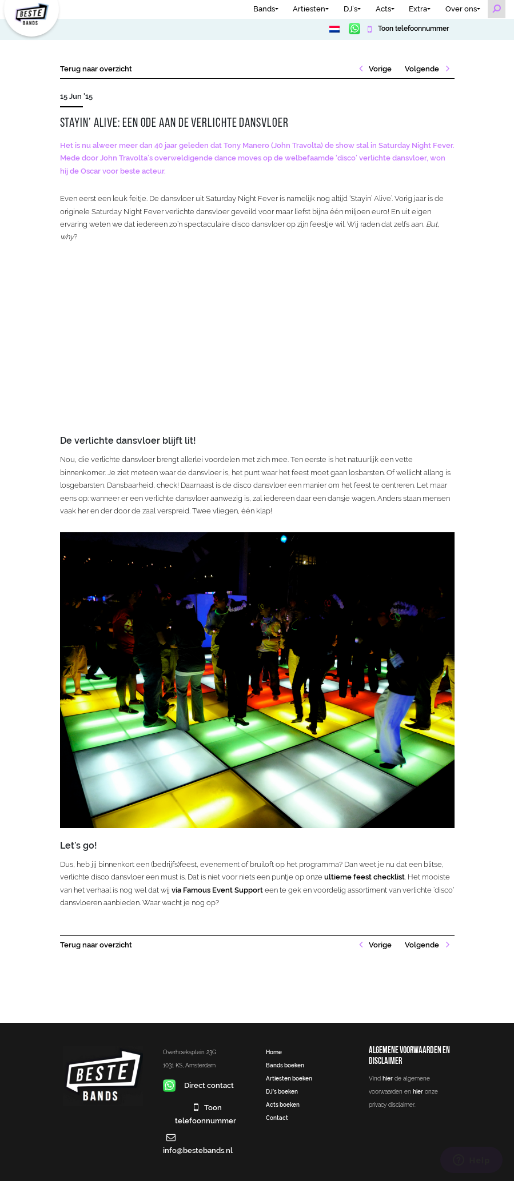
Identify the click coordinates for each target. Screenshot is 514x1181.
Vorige (379, 69)
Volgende (423, 69)
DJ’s (350, 9)
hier (387, 1078)
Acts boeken (283, 1104)
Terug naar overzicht (96, 69)
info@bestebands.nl (198, 1150)
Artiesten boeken (289, 1078)
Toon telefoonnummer (412, 29)
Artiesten (309, 9)
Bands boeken (285, 1065)
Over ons (461, 9)
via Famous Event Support (217, 890)
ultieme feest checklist (364, 877)
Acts (383, 9)
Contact (277, 1117)
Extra (418, 9)
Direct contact (198, 1085)
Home (274, 1052)
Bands (264, 9)
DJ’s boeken (282, 1091)
